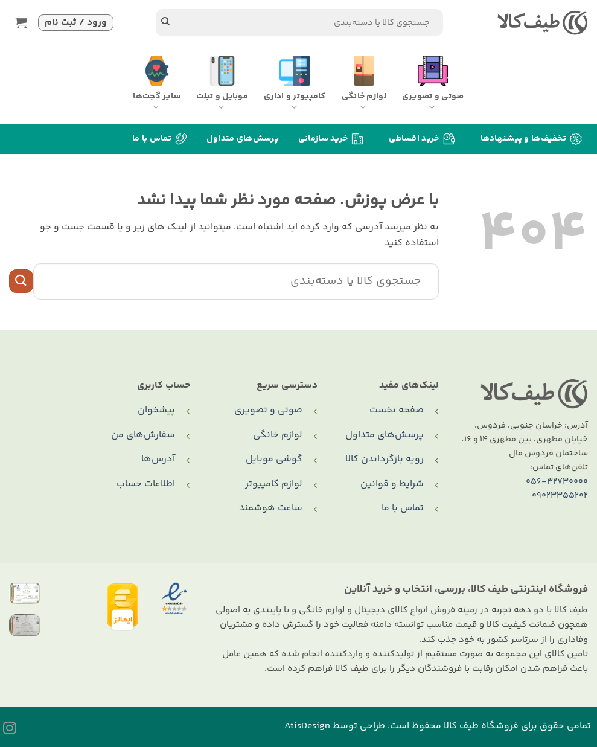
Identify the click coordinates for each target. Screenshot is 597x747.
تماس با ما (403, 508)
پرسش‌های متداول (242, 139)
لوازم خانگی (277, 435)
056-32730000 (557, 482)
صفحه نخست (396, 410)
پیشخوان (156, 410)
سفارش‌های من (143, 435)
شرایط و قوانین (392, 484)
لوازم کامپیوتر (273, 484)
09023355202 (560, 495)
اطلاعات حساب (146, 484)
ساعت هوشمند (270, 508)
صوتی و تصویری (268, 410)
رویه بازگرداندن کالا (384, 459)
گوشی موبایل (274, 459)
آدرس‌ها (158, 459)
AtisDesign (307, 726)
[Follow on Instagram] (9, 729)
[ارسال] (165, 23)
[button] (23, 23)
